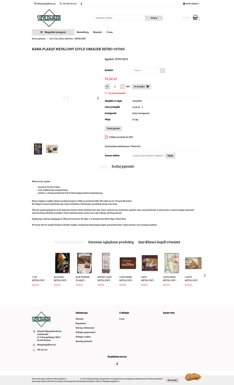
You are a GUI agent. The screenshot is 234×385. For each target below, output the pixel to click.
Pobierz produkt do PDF (119, 137)
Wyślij (170, 156)
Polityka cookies (83, 337)
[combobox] (148, 70)
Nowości (97, 32)
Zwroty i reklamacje (85, 328)
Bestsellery (83, 32)
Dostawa (80, 319)
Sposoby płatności (84, 341)
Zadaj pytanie (113, 129)
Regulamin (81, 324)
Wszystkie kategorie (53, 32)
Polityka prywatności (86, 332)
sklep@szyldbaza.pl (46, 345)
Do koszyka (141, 86)
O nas (110, 32)
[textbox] (146, 70)
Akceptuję (172, 380)
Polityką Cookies (73, 379)
